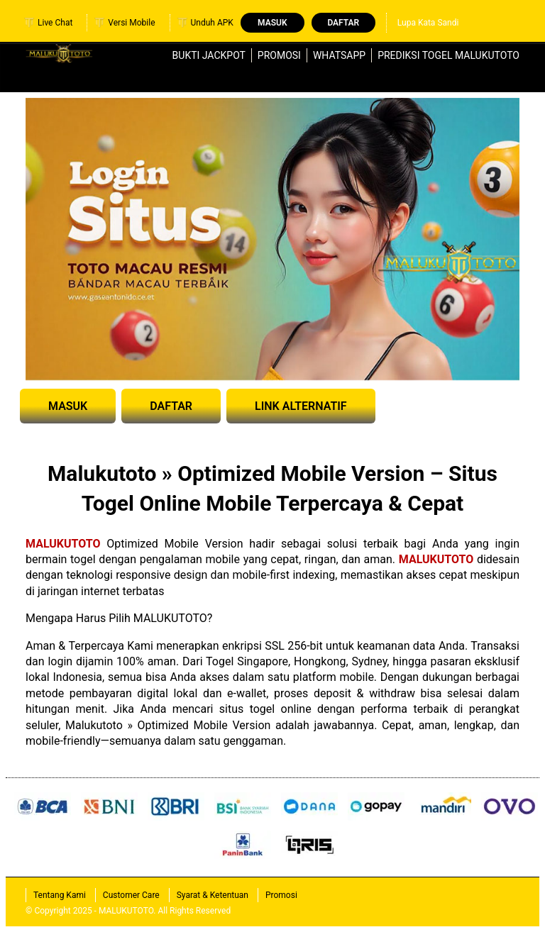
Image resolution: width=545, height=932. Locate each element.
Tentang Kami (59, 895)
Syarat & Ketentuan (212, 895)
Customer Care (131, 895)
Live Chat (48, 23)
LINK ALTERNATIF (301, 406)
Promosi (279, 55)
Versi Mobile (124, 23)
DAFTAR (171, 406)
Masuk (272, 23)
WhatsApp (339, 55)
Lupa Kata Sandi (428, 23)
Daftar (343, 23)
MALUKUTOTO (63, 543)
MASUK (67, 406)
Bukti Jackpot (209, 55)
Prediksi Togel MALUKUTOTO (448, 55)
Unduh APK (205, 23)
